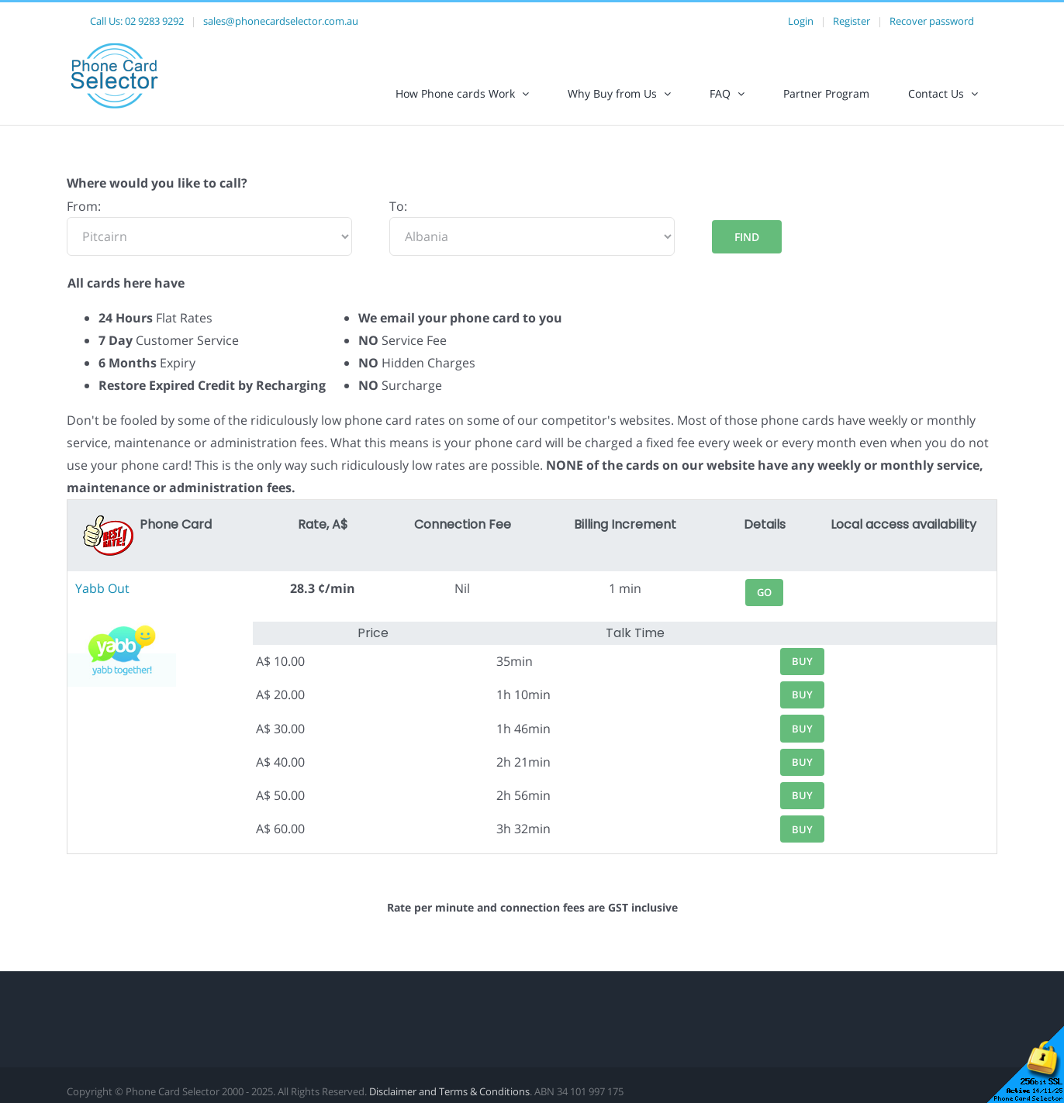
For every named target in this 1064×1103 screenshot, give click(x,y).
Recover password (932, 21)
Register (851, 21)
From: (84, 206)
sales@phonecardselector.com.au (280, 21)
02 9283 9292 (154, 21)
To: (398, 206)
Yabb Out (102, 588)
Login (801, 21)
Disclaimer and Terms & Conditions (449, 1091)
